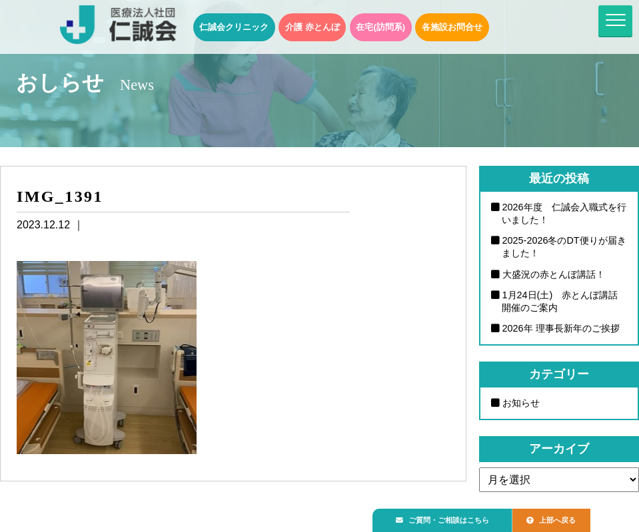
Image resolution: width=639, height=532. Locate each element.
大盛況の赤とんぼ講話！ (553, 274)
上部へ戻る (565, 516)
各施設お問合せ (452, 27)
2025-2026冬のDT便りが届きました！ (564, 246)
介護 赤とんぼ (312, 27)
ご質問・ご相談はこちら (447, 516)
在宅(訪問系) (380, 27)
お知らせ (521, 403)
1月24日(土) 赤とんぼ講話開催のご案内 (560, 301)
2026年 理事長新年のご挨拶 (561, 328)
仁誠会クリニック (234, 27)
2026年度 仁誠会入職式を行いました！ (564, 213)
